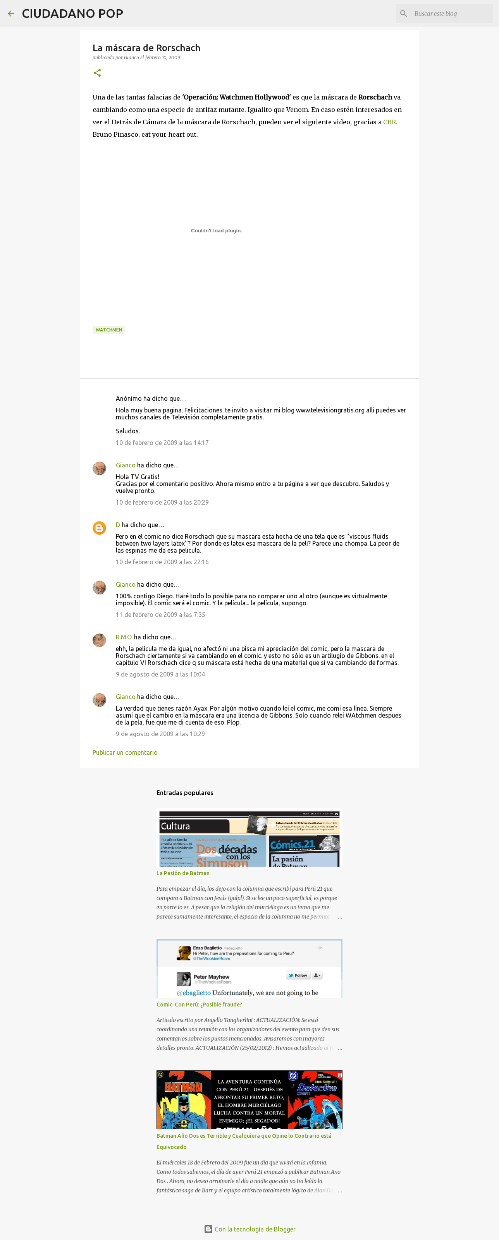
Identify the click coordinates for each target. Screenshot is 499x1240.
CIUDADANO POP (72, 13)
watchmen (109, 329)
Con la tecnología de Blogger (250, 1229)
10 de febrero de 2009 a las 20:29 (162, 502)
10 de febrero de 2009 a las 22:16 (162, 561)
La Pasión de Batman (183, 873)
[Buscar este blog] (452, 13)
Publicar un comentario (125, 752)
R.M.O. (124, 637)
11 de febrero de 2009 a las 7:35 (160, 614)
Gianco (126, 465)
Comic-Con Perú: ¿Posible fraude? (199, 1004)
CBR (389, 122)
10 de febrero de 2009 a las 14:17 (162, 442)
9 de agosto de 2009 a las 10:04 (160, 674)
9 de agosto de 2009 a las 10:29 (160, 733)
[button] (97, 73)
